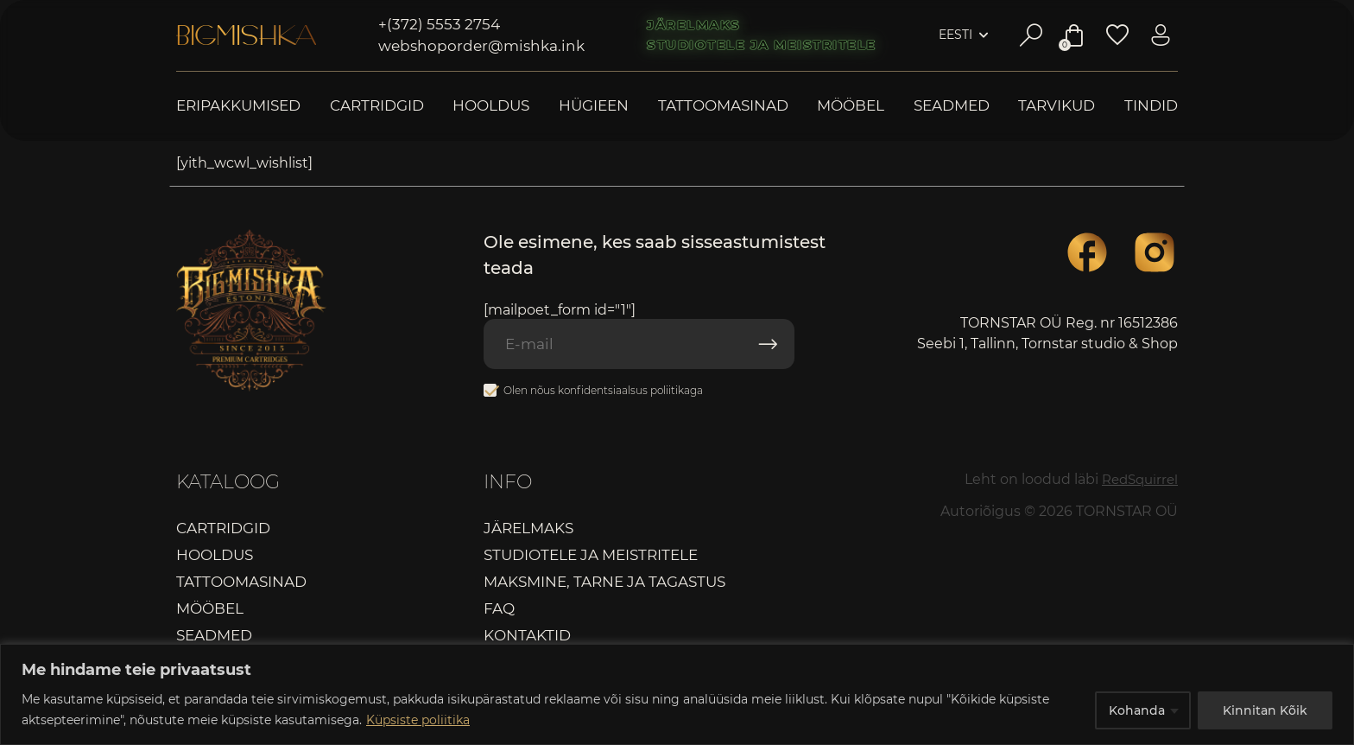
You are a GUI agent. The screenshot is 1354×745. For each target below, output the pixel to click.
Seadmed (952, 106)
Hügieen (594, 106)
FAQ (499, 611)
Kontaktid (527, 637)
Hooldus (490, 106)
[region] (677, 694)
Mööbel (850, 106)
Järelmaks (694, 25)
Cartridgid (377, 106)
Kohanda (1137, 709)
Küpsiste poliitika (418, 720)
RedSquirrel (1137, 481)
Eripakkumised (238, 106)
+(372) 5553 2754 (439, 24)
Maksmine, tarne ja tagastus (604, 584)
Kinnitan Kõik (1265, 709)
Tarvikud (1056, 106)
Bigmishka (246, 35)
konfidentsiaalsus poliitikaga (630, 391)
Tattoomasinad (723, 106)
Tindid (1151, 106)
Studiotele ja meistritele (761, 45)
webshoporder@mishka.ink (481, 45)
